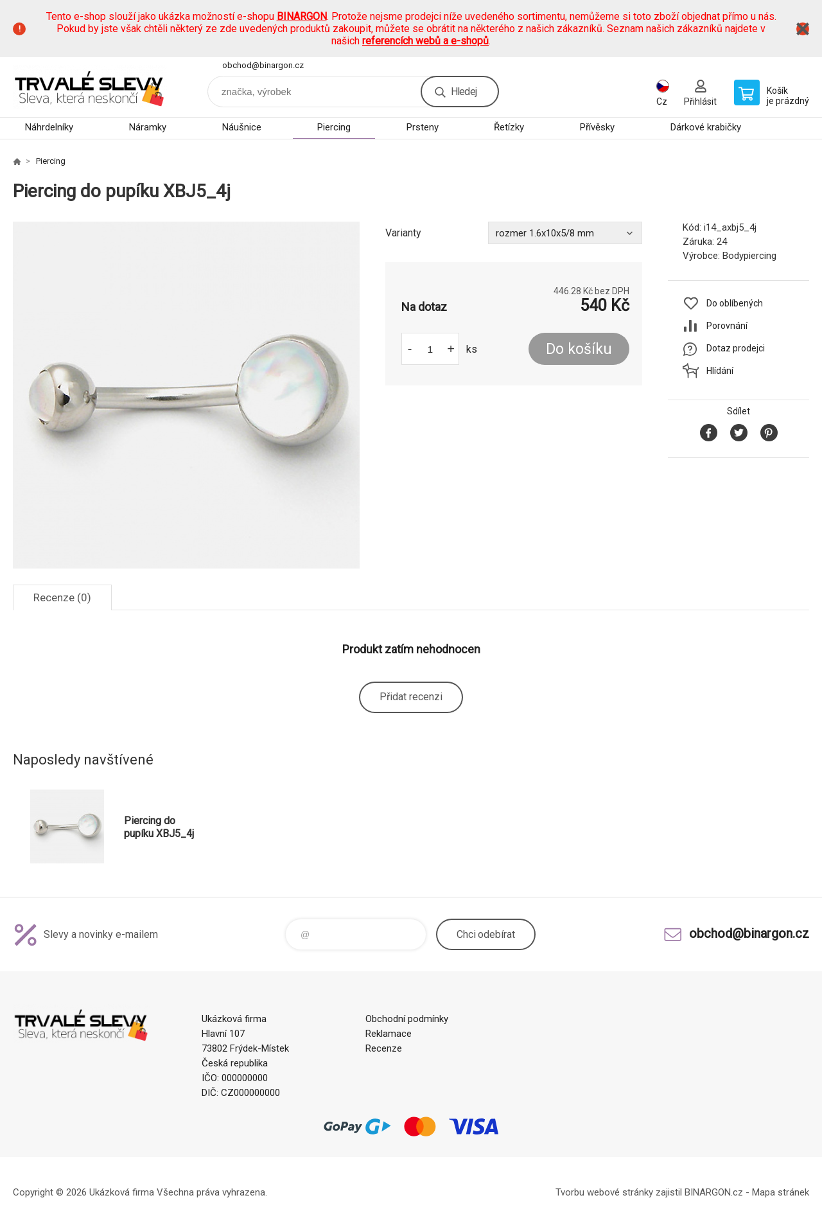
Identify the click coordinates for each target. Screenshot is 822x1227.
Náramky (147, 127)
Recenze (383, 1048)
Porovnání (727, 326)
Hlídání (719, 371)
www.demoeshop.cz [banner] (90, 87)
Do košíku (579, 349)
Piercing (334, 127)
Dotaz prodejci (735, 348)
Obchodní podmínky (406, 1019)
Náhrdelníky (49, 127)
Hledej (464, 91)
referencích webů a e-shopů (425, 41)
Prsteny (423, 127)
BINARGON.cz (714, 1192)
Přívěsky (597, 127)
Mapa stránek (780, 1192)
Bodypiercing (749, 255)
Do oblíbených (734, 303)
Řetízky (509, 127)
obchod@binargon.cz (263, 65)
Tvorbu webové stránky (604, 1192)
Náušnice (241, 127)
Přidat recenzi (411, 697)
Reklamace (388, 1033)
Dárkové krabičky (705, 127)
